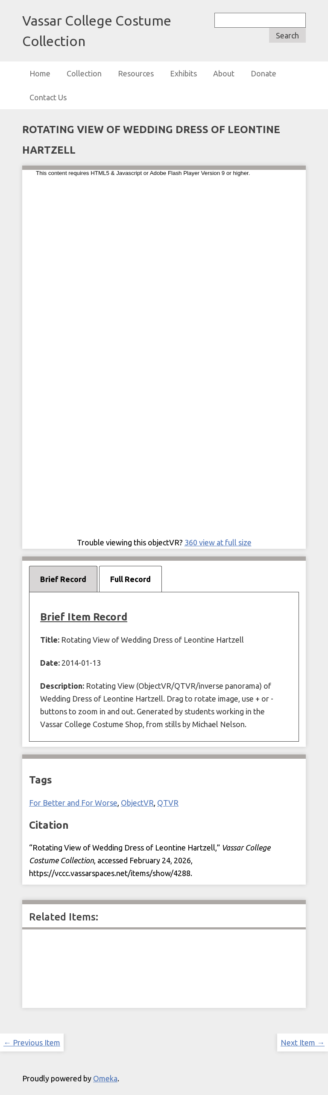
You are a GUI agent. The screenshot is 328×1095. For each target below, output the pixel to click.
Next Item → (303, 1042)
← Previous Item (31, 1042)
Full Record (130, 579)
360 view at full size (218, 542)
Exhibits (183, 73)
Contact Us (48, 97)
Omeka (105, 1078)
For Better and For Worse (73, 802)
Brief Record (63, 579)
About (223, 73)
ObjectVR (137, 802)
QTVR (168, 802)
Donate (263, 73)
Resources (136, 73)
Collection (84, 73)
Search (287, 35)
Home (39, 73)
